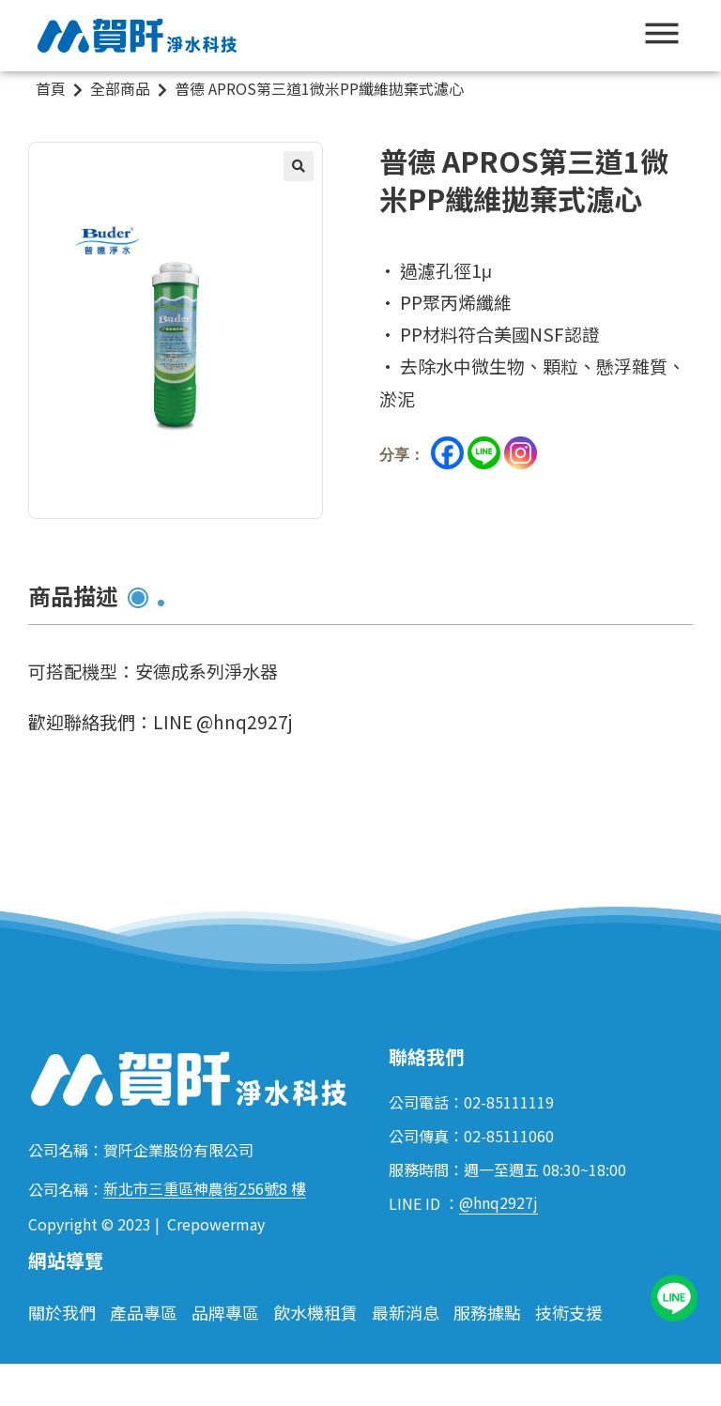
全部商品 (120, 88)
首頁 (51, 88)
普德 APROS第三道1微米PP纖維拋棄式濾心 (319, 88)
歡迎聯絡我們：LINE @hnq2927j (160, 721)
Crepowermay (216, 1224)
